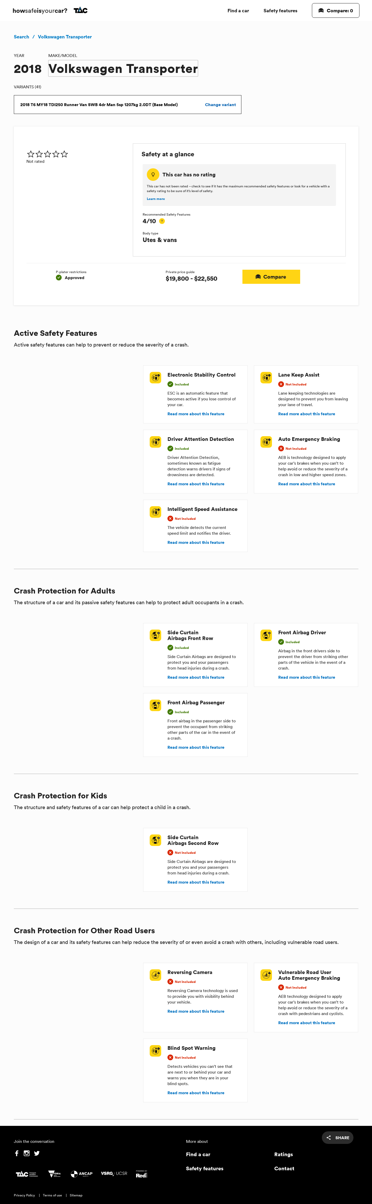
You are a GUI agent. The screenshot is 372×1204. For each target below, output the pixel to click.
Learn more (156, 199)
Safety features (280, 10)
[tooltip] (162, 221)
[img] (77, 153)
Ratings (283, 1154)
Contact (284, 1168)
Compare (271, 277)
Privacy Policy (24, 1195)
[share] (337, 1137)
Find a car (238, 10)
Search (21, 36)
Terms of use (52, 1195)
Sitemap (76, 1195)
